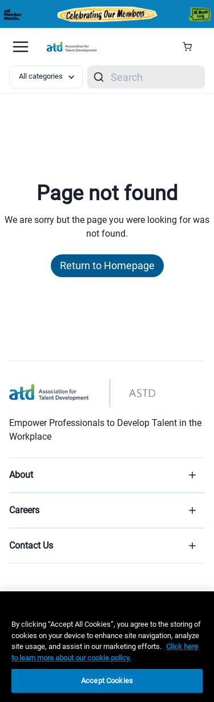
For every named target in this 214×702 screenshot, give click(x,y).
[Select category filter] (46, 77)
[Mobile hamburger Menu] (20, 47)
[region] (107, 646)
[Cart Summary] (191, 46)
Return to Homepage (107, 265)
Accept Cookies (107, 680)
